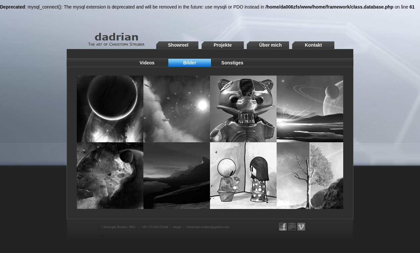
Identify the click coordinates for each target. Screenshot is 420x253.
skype (177, 227)
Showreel (178, 45)
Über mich (270, 45)
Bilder (189, 62)
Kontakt (313, 45)
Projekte (223, 45)
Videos (147, 62)
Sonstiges (232, 62)
